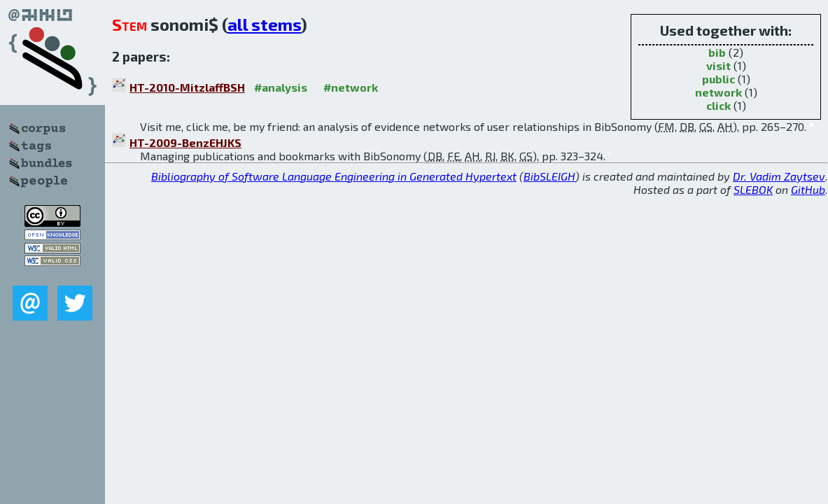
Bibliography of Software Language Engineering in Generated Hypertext (334, 176)
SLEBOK (753, 189)
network (718, 92)
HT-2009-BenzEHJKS (185, 142)
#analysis (280, 87)
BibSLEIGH (549, 176)
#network (350, 87)
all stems (264, 24)
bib (717, 52)
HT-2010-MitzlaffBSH (187, 87)
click (718, 105)
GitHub (808, 189)
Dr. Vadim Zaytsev (779, 176)
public (718, 78)
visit (718, 65)
